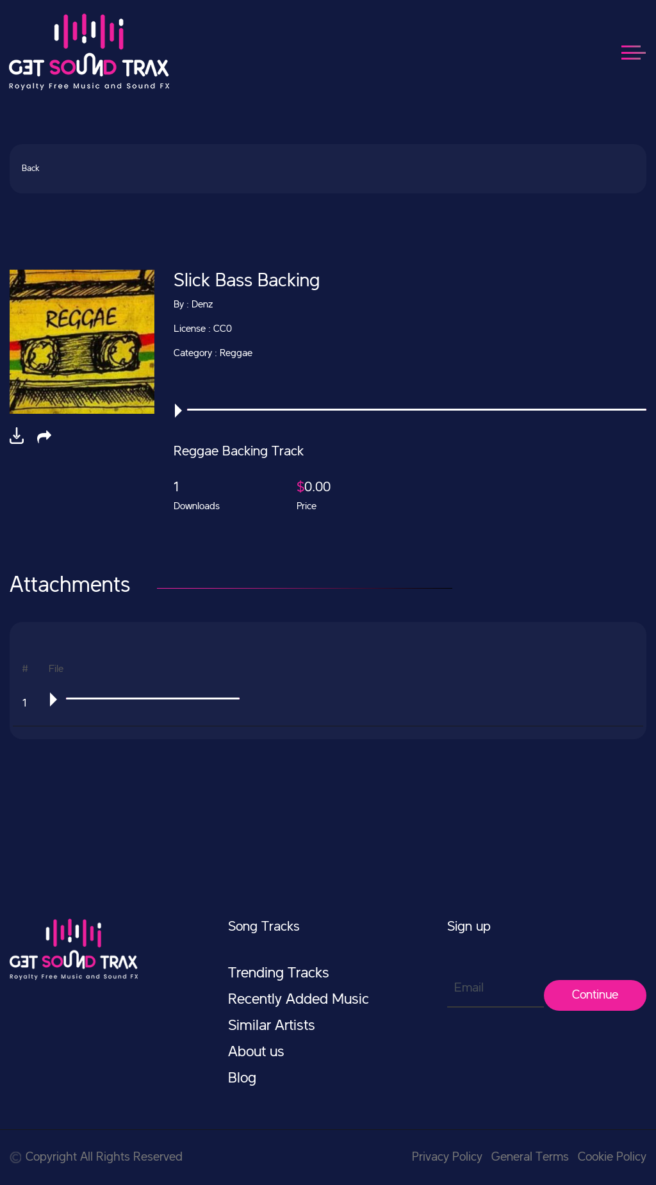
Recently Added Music (298, 1000)
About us (256, 1052)
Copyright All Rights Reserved (96, 1157)
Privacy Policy (447, 1157)
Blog (242, 1078)
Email (469, 988)
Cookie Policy (612, 1157)
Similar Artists (271, 1026)
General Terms (530, 1157)
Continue (595, 995)
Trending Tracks (278, 973)
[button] (44, 436)
